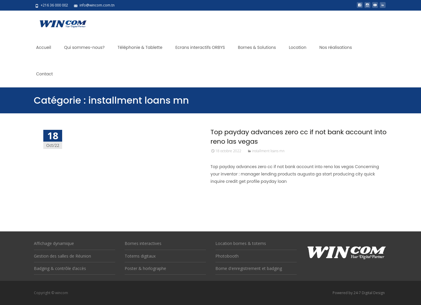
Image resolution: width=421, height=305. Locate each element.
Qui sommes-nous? (84, 47)
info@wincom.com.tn (97, 5)
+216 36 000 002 (54, 5)
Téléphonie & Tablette (140, 47)
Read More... (224, 199)
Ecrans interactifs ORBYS (200, 47)
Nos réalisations (335, 47)
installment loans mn (268, 150)
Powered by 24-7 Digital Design (359, 292)
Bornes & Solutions (257, 47)
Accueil (43, 47)
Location (297, 47)
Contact (44, 74)
